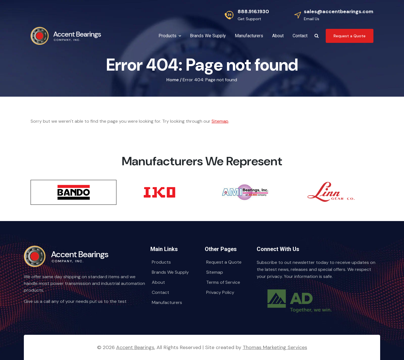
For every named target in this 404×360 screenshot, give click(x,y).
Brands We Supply (170, 272)
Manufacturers (167, 302)
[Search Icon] (316, 36)
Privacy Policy (220, 292)
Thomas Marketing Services (275, 347)
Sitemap (220, 121)
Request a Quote (224, 262)
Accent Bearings (135, 347)
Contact (160, 292)
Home (172, 80)
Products (161, 262)
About (158, 282)
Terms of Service (223, 282)
